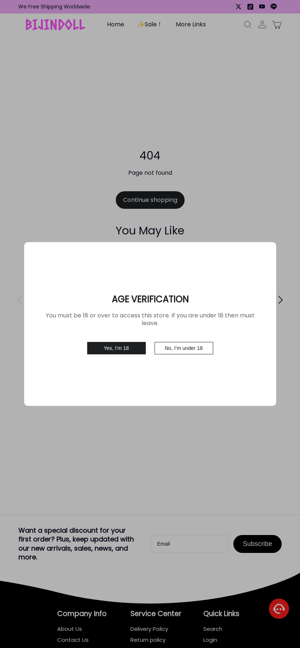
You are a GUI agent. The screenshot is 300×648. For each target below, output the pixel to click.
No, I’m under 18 (184, 344)
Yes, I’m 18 (116, 344)
